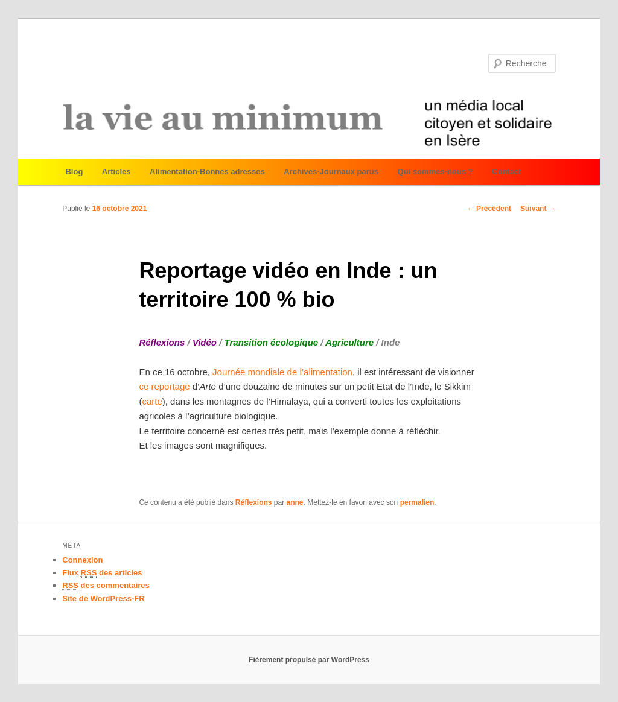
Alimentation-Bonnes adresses (207, 171)
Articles (116, 171)
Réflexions (253, 502)
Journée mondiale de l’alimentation (281, 372)
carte (152, 401)
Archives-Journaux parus (331, 171)
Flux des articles (102, 573)
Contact (506, 171)
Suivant (538, 208)
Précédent (489, 208)
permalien (417, 502)
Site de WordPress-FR (103, 598)
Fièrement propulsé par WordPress (309, 660)
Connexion (82, 559)
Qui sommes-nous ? (435, 171)
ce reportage (164, 386)
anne (295, 502)
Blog (74, 171)
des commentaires (106, 585)
